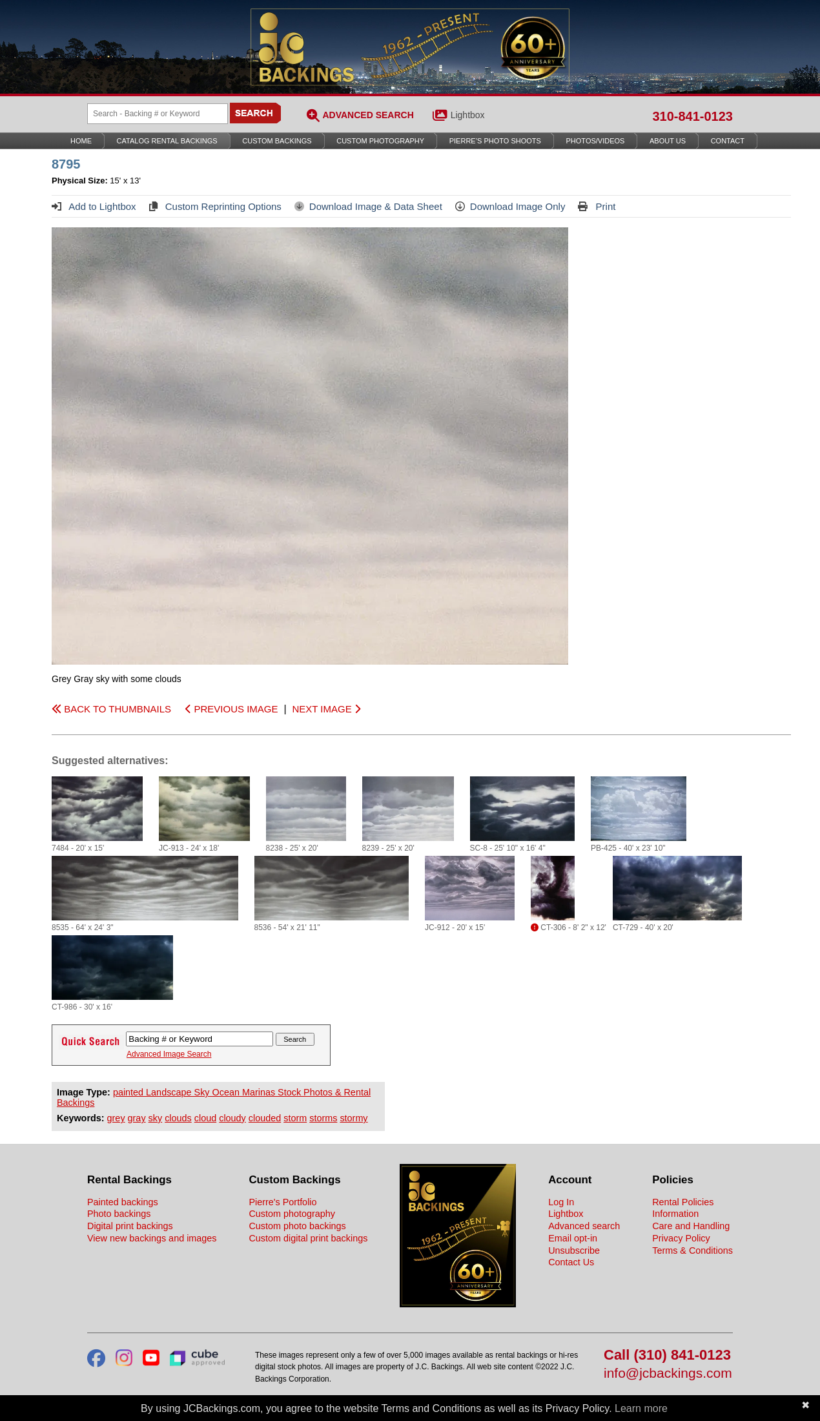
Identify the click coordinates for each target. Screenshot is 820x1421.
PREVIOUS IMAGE (231, 708)
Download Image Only (510, 206)
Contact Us (571, 1262)
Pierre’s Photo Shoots (495, 141)
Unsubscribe (574, 1250)
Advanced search (584, 1226)
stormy (353, 1118)
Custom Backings (276, 141)
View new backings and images (152, 1238)
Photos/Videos (595, 141)
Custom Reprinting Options (215, 206)
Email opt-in (572, 1238)
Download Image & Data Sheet (368, 206)
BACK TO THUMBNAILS (111, 708)
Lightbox (468, 115)
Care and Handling (691, 1226)
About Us (668, 141)
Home (81, 141)
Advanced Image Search (169, 1054)
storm (295, 1118)
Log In (561, 1202)
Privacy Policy (681, 1238)
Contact (727, 141)
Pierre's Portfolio (282, 1202)
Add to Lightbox (94, 206)
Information (675, 1213)
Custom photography (292, 1213)
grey (116, 1118)
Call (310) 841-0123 (667, 1355)
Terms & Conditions (692, 1250)
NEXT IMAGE (326, 708)
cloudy (232, 1118)
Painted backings (122, 1202)
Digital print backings (130, 1226)
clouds (178, 1118)
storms (323, 1118)
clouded (265, 1118)
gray (137, 1118)
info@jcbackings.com (668, 1373)
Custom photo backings (297, 1226)
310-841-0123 (692, 116)
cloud (205, 1118)
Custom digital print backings (308, 1238)
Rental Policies (682, 1202)
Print (596, 206)
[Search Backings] (157, 113)
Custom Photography (380, 141)
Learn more (641, 1408)
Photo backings (118, 1213)
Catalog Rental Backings (167, 141)
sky (156, 1118)
